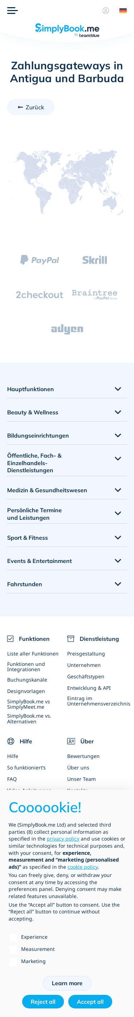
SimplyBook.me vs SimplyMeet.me (28, 704)
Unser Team (81, 779)
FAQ (12, 779)
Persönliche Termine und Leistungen (34, 514)
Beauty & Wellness (32, 412)
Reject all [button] (43, 1001)
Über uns (78, 767)
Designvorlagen (26, 691)
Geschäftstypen (85, 676)
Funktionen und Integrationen (26, 666)
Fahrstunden (24, 584)
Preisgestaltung (86, 653)
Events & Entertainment (39, 560)
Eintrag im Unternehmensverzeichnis (97, 701)
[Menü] (12, 10)
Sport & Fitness (27, 537)
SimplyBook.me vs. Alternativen (29, 718)
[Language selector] (120, 11)
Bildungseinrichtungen (38, 435)
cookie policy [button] (83, 866)
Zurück (35, 107)
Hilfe (12, 756)
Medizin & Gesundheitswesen (47, 490)
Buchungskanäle (27, 679)
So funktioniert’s (26, 767)
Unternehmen (84, 665)
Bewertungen (83, 756)
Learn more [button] (67, 983)
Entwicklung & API (89, 687)
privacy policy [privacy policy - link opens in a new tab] (63, 838)
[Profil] (105, 11)
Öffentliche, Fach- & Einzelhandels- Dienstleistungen (34, 463)
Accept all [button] (90, 1001)
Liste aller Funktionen (33, 653)
